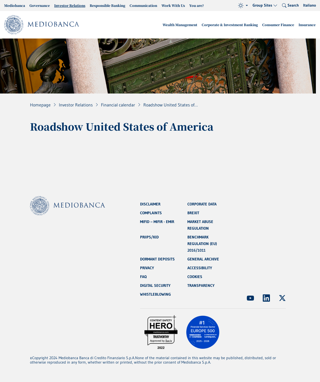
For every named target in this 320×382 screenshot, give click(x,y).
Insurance (307, 24)
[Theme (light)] (243, 5)
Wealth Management (180, 24)
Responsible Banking (107, 5)
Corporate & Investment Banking (230, 24)
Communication (143, 5)
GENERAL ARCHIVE (203, 259)
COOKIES (194, 276)
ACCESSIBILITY (199, 267)
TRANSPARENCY (201, 285)
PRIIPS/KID (149, 237)
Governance (39, 5)
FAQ (143, 276)
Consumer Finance (278, 24)
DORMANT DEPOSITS (157, 259)
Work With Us (173, 5)
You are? (196, 5)
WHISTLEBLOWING (155, 294)
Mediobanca (14, 5)
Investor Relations (69, 5)
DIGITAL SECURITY (155, 285)
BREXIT (193, 212)
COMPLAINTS (151, 212)
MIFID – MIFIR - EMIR (157, 221)
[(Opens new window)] (250, 298)
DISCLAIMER (150, 204)
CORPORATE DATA (202, 204)
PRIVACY (147, 267)
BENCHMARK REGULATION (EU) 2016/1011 (202, 244)
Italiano (309, 5)
